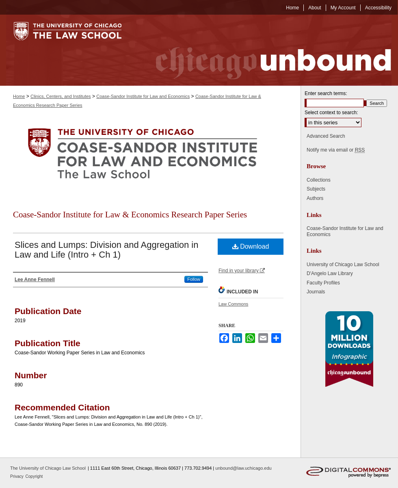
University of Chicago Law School (343, 264)
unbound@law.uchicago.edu (243, 468)
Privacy (17, 476)
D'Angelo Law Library (330, 273)
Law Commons (233, 303)
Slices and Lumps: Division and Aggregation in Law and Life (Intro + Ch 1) (107, 250)
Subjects (316, 189)
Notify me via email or (336, 150)
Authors (315, 198)
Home (19, 96)
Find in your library (241, 270)
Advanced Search (326, 136)
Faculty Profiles (323, 283)
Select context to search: (331, 112)
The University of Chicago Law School (48, 468)
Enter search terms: (326, 93)
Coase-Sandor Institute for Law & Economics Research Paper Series (130, 214)
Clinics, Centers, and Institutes (60, 96)
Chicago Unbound (266, 50)
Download (250, 246)
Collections (319, 180)
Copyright (34, 476)
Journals (316, 292)
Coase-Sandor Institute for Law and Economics (143, 96)
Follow (193, 279)
